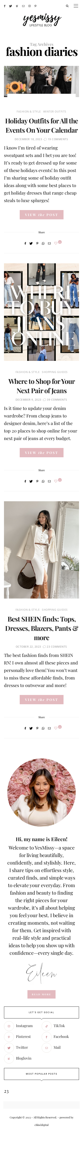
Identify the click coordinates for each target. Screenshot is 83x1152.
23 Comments (57, 647)
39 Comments (57, 400)
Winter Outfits (54, 111)
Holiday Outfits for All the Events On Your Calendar (41, 125)
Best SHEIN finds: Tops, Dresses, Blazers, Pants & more (41, 628)
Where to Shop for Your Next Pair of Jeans (41, 386)
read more (41, 994)
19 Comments (58, 139)
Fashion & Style (29, 111)
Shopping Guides (55, 372)
